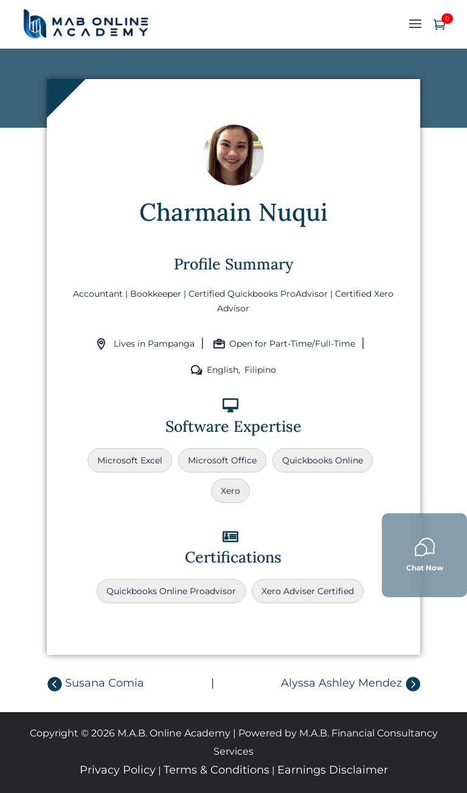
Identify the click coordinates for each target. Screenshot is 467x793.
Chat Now (424, 554)
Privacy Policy (118, 770)
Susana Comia (104, 683)
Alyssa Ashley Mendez (341, 683)
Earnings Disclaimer (332, 770)
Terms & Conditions (216, 770)
